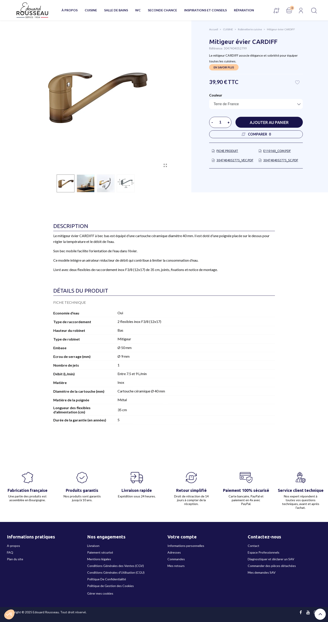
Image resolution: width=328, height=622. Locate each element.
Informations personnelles (185, 546)
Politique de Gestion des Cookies (110, 586)
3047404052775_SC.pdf (280, 160)
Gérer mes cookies (100, 593)
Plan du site (15, 559)
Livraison (93, 546)
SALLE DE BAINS (116, 10)
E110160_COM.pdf (277, 151)
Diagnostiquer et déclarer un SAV (271, 559)
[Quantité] (220, 122)
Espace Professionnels (263, 552)
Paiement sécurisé (100, 552)
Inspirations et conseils (205, 10)
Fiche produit (227, 151)
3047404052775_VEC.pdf (235, 160)
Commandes (176, 559)
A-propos (13, 546)
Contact (253, 546)
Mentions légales (99, 559)
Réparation (244, 10)
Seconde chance (162, 10)
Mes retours (176, 566)
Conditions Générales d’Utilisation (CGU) (115, 572)
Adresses (174, 552)
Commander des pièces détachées (272, 566)
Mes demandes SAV (262, 572)
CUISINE (91, 10)
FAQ (10, 552)
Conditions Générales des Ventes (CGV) (115, 566)
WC (138, 10)
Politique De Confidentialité (106, 579)
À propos (70, 10)
